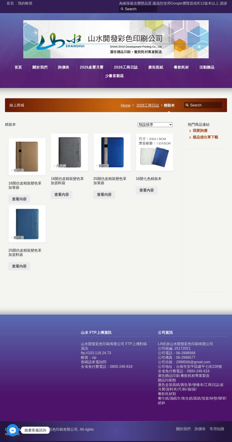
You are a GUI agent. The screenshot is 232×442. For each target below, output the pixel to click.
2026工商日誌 (147, 105)
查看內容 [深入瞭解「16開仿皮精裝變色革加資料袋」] (61, 194)
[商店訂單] (155, 124)
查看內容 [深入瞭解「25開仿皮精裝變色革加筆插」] (104, 194)
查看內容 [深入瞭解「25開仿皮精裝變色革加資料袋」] (19, 266)
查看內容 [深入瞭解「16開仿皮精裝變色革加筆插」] (19, 199)
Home (125, 105)
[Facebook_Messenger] (13, 430)
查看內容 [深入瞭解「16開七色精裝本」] (146, 190)
